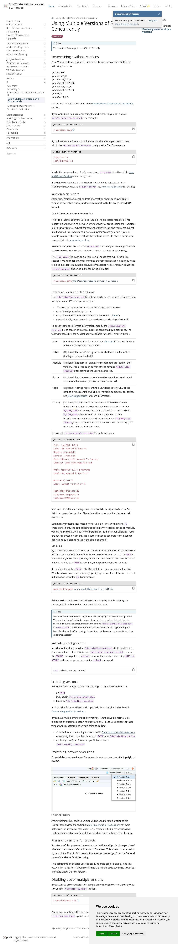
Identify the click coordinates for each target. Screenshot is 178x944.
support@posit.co (79, 240)
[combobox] (171, 6)
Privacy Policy (115, 926)
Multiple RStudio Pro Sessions (104, 824)
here (114, 315)
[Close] (159, 13)
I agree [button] (101, 933)
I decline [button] (113, 933)
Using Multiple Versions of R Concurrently (76, 17)
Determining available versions (68, 711)
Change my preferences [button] (133, 933)
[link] (115, 926)
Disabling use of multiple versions (156, 30)
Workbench (57, 36)
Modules (109, 341)
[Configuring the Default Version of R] (70, 928)
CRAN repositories (77, 395)
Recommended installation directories (112, 103)
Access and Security (112, 186)
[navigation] (24, 24)
